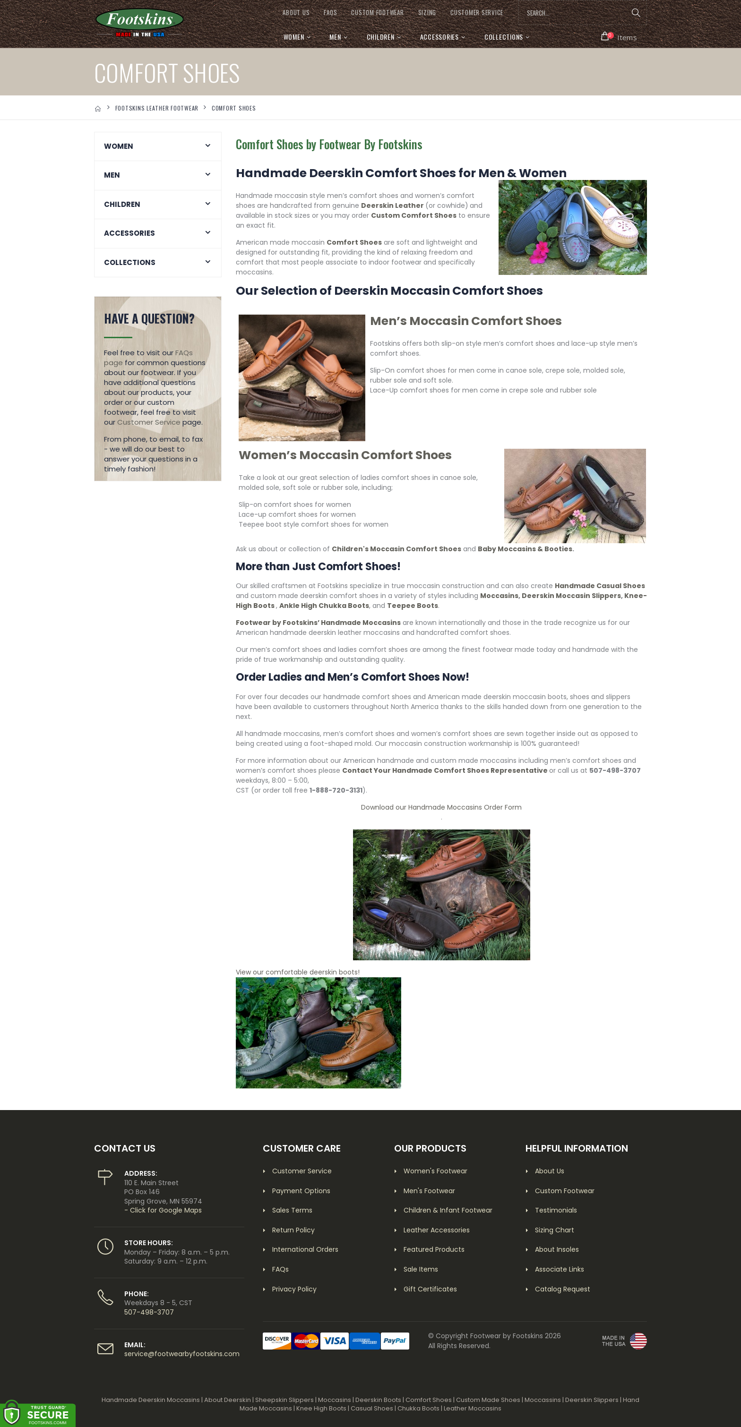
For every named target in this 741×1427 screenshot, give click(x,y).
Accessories (439, 37)
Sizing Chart (554, 1230)
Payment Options (301, 1191)
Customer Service (149, 422)
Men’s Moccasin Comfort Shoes (466, 321)
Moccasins (499, 595)
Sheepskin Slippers (284, 1399)
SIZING (427, 12)
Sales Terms (292, 1210)
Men (335, 37)
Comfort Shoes (354, 242)
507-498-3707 (149, 1312)
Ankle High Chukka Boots (324, 605)
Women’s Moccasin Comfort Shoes (345, 455)
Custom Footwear (565, 1191)
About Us (549, 1171)
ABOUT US (296, 12)
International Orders (305, 1249)
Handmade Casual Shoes (600, 585)
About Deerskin (227, 1399)
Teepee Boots (412, 605)
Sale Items (421, 1269)
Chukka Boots (418, 1408)
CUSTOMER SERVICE (476, 12)
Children (381, 37)
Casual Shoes (372, 1408)
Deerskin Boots (378, 1399)
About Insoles (557, 1249)
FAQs (330, 12)
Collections (503, 37)
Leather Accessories (437, 1230)
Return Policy (293, 1230)
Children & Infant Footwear (448, 1210)
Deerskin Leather (392, 205)
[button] (619, 36)
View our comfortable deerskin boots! (298, 972)
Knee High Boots (321, 1408)
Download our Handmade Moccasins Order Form (441, 807)
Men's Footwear (429, 1191)
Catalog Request (562, 1289)
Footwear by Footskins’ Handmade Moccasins (318, 622)
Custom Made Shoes (488, 1399)
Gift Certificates (430, 1289)
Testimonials (556, 1210)
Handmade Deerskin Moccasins (151, 1399)
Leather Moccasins (472, 1408)
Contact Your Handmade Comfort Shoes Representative (445, 770)
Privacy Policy (294, 1289)
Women (294, 37)
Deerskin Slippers (592, 1399)
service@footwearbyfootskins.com (182, 1354)
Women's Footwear (435, 1171)
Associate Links (559, 1269)
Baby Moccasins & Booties (525, 549)
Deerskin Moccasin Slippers (571, 595)
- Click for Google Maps (163, 1210)
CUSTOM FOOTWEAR (377, 12)
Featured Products (434, 1249)
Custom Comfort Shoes (414, 215)
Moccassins (543, 1399)
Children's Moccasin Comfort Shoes (396, 549)
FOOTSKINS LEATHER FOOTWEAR (157, 108)
